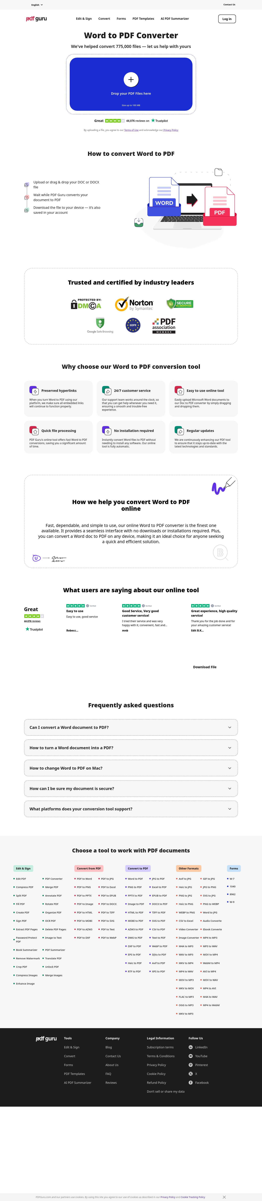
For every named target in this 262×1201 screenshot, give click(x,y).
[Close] (224, 1197)
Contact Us (229, 4)
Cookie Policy (156, 1098)
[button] (34, 5)
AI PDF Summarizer (175, 19)
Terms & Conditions (160, 1081)
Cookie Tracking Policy (193, 1197)
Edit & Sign (84, 19)
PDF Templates (143, 19)
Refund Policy (156, 1107)
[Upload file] (131, 84)
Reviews (111, 1107)
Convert (104, 19)
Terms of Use (131, 130)
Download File (205, 667)
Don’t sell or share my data (165, 1116)
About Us (111, 1090)
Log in (227, 19)
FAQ (108, 1098)
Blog (108, 1072)
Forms (121, 19)
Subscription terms (160, 1072)
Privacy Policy (168, 1197)
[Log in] (227, 19)
